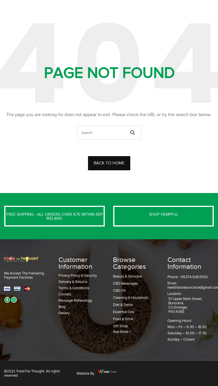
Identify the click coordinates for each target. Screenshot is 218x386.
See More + (122, 332)
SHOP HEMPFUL (163, 214)
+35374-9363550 (193, 277)
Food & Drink (123, 319)
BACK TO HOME (109, 163)
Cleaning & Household (130, 297)
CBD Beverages (125, 283)
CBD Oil (119, 290)
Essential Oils (123, 312)
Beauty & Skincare (127, 276)
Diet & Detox (123, 305)
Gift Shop (120, 326)
